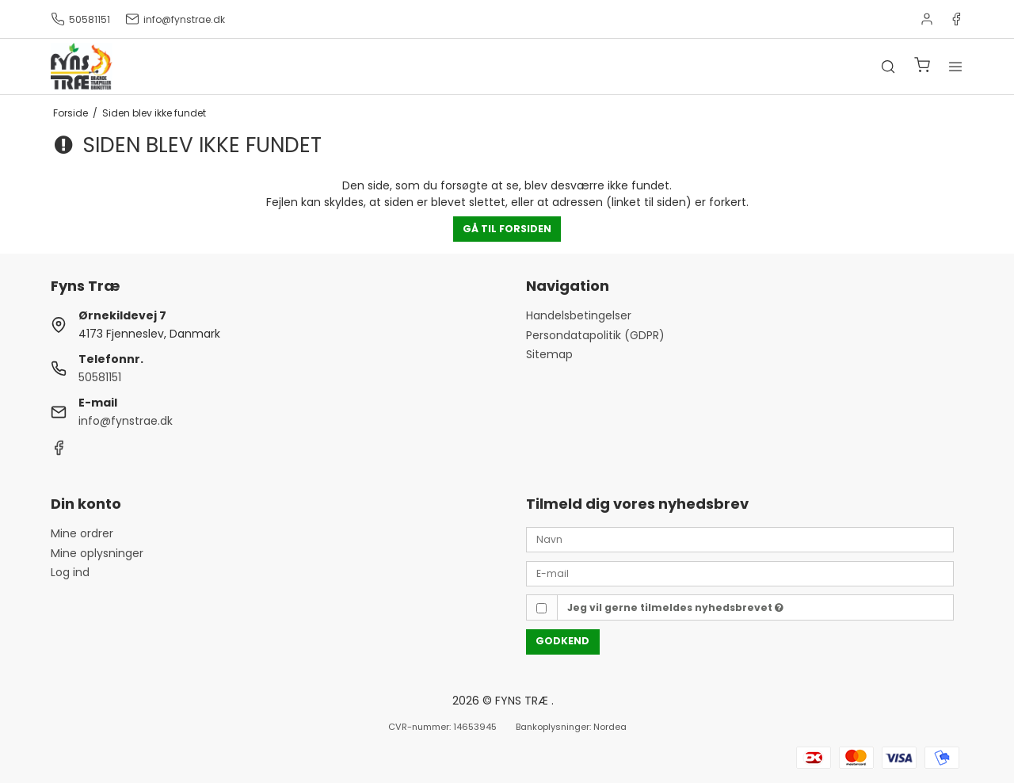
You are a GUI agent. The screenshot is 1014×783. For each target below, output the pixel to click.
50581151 (80, 19)
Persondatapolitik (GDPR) (595, 335)
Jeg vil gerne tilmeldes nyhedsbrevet (675, 607)
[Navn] (740, 539)
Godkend (562, 640)
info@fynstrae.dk (175, 19)
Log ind (70, 572)
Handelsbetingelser (578, 315)
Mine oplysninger (97, 553)
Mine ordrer (82, 533)
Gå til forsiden (507, 228)
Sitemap (549, 354)
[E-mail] (740, 573)
